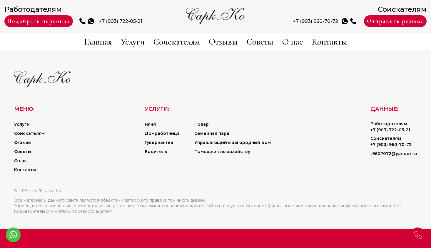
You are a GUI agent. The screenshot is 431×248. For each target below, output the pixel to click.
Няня (150, 124)
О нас (292, 41)
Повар (201, 124)
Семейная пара (211, 133)
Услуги (133, 41)
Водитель (156, 151)
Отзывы (223, 41)
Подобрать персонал (38, 21)
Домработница (162, 133)
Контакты (329, 41)
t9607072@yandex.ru (393, 153)
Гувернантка (159, 142)
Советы (260, 41)
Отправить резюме (395, 21)
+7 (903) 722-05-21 (120, 21)
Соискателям (176, 41)
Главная (98, 41)
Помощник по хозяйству (222, 151)
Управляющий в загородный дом (232, 142)
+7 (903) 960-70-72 (315, 21)
